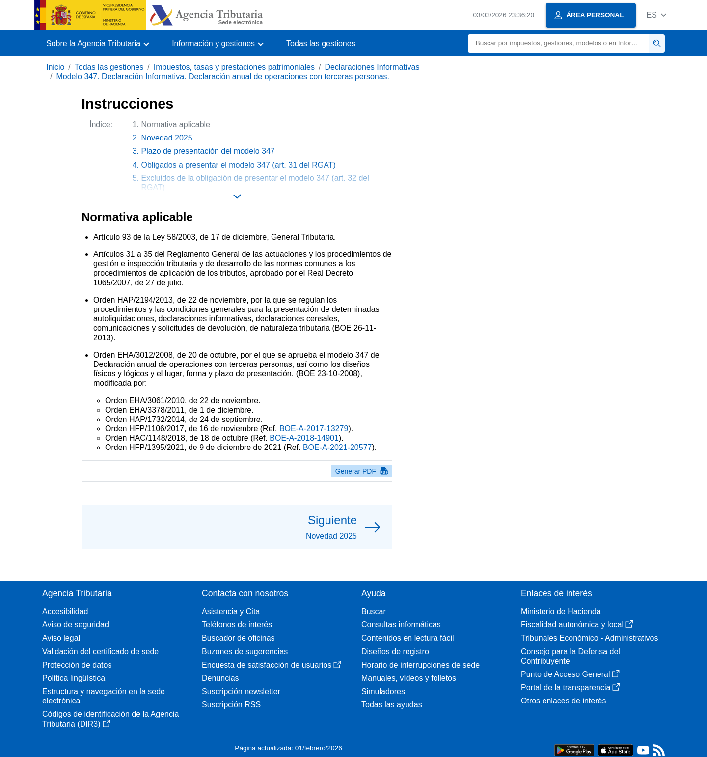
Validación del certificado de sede (100, 651)
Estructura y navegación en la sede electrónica (103, 696)
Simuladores (383, 691)
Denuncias (220, 678)
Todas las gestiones (320, 43)
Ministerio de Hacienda (561, 611)
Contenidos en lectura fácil (407, 638)
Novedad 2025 (166, 138)
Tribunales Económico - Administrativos (589, 638)
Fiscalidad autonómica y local (577, 624)
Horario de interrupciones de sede (420, 665)
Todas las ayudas (391, 705)
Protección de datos (76, 665)
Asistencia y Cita (231, 611)
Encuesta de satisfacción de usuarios (271, 665)
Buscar (373, 611)
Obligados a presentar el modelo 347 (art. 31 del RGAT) (238, 165)
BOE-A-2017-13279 (314, 428)
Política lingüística (73, 678)
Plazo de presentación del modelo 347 (208, 151)
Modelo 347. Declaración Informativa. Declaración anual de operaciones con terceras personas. (222, 76)
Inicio (55, 67)
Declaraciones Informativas (372, 67)
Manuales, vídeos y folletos (408, 678)
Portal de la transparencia (570, 687)
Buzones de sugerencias (245, 651)
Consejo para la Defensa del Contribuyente (570, 656)
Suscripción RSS (231, 705)
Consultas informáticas (401, 624)
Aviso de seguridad (75, 624)
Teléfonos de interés (237, 624)
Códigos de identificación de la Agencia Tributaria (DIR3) (110, 719)
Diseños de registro (395, 651)
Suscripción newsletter (241, 691)
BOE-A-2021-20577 (337, 447)
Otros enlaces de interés (563, 701)
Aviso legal (61, 638)
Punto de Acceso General (570, 674)
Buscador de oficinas (238, 638)
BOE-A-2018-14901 (304, 438)
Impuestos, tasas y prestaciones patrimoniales (234, 67)
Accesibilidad (65, 611)
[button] (656, 15)
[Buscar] (558, 43)
